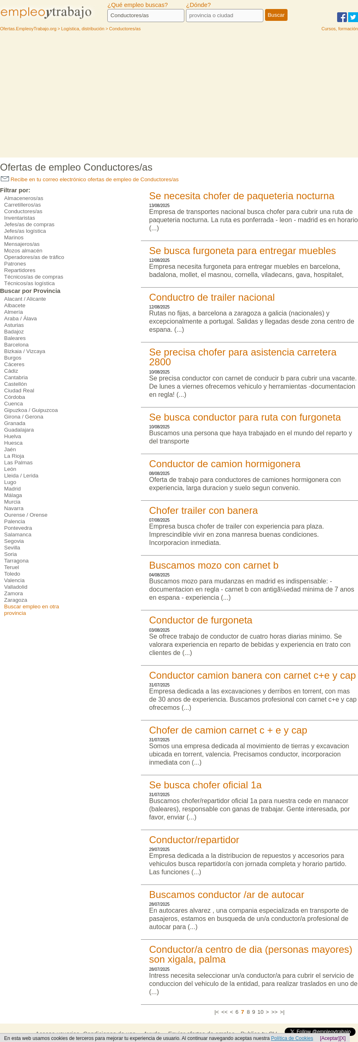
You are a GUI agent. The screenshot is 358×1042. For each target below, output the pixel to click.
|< (216, 1012)
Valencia (14, 580)
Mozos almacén (23, 251)
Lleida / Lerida (21, 476)
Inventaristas (19, 218)
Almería (13, 312)
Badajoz (14, 332)
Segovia (14, 541)
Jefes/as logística (25, 231)
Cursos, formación (340, 28)
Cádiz (11, 371)
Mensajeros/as (22, 244)
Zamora (13, 593)
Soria (10, 554)
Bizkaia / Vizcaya (24, 351)
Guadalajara (19, 430)
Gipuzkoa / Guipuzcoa (31, 410)
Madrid (12, 489)
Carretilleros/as (22, 205)
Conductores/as (23, 211)
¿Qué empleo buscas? (137, 5)
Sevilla (12, 548)
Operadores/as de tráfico (34, 257)
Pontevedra (18, 528)
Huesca (13, 443)
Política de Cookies (292, 1038)
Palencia (14, 521)
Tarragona (16, 561)
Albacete (14, 305)
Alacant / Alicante (25, 299)
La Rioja (14, 456)
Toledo (12, 574)
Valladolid (15, 587)
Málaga (13, 495)
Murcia (12, 502)
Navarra (13, 508)
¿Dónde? (198, 5)
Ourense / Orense (26, 515)
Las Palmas (18, 462)
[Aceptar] (330, 1038)
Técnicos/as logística (29, 283)
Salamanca (18, 534)
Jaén (10, 449)
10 (260, 1012)
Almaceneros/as (23, 198)
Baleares (15, 338)
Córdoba (14, 397)
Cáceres (14, 364)
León (10, 469)
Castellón (15, 384)
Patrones (15, 264)
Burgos (12, 358)
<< (224, 1012)
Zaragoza (15, 600)
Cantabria (16, 377)
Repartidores (19, 270)
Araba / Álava (20, 318)
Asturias (14, 325)
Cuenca (13, 404)
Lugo (10, 482)
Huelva (12, 436)
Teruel (11, 567)
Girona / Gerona (23, 417)
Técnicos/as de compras (33, 277)
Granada (14, 423)
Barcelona (16, 345)
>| (282, 1012)
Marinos (13, 237)
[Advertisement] (179, 96)
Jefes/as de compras (29, 224)
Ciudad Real (19, 390)
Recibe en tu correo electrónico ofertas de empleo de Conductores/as (90, 179)
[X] (343, 1038)
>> (274, 1012)
